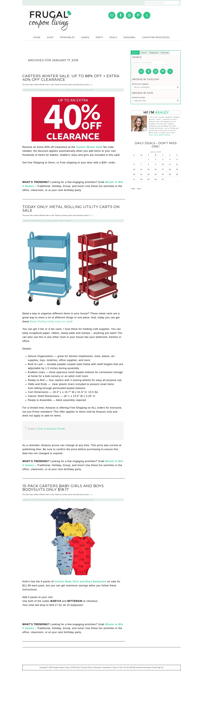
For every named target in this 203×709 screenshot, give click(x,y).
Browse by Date (138, 97)
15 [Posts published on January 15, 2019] (148, 169)
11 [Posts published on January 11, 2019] (170, 164)
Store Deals (89, 90)
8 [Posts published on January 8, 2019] (148, 164)
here (91, 84)
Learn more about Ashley (159, 135)
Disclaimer (107, 667)
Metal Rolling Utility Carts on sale (51, 321)
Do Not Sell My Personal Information (137, 667)
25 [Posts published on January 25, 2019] (170, 174)
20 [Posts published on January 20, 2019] (134, 174)
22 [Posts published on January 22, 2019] (148, 174)
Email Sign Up (158, 667)
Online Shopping (78, 90)
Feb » (139, 188)
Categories (153, 53)
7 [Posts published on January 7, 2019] (141, 164)
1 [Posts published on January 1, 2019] (148, 159)
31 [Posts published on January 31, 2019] (163, 179)
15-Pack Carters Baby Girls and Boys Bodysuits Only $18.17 (63, 488)
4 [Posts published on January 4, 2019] (169, 159)
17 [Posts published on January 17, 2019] (163, 169)
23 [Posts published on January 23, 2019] (156, 174)
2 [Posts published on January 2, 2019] (155, 159)
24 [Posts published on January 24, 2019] (163, 174)
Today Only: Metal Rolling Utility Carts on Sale (71, 209)
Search (135, 53)
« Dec (133, 188)
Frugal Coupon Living (50, 17)
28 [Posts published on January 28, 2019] (141, 179)
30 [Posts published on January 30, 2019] (156, 179)
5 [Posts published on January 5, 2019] (177, 159)
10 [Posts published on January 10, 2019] (163, 164)
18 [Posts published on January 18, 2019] (170, 169)
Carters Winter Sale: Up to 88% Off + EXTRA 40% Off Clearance (71, 78)
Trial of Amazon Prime (51, 428)
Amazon (55, 220)
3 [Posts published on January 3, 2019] (162, 159)
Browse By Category (140, 84)
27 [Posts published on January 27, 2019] (134, 179)
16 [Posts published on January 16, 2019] (156, 169)
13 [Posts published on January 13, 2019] (134, 169)
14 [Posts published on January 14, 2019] (141, 169)
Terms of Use (117, 667)
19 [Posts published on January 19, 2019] (177, 169)
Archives (165, 53)
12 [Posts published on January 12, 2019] (177, 164)
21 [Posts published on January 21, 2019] (141, 174)
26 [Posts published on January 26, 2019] (177, 174)
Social (143, 53)
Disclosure (98, 667)
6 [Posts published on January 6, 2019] (134, 164)
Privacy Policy (87, 667)
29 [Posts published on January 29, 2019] (148, 179)
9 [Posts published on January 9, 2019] (155, 164)
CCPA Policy (75, 667)
